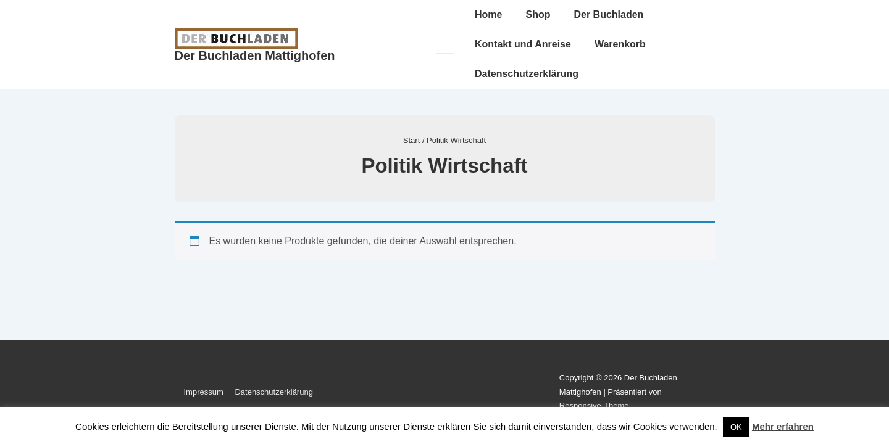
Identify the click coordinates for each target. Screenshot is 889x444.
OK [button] (736, 427)
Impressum (203, 392)
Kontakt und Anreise (523, 44)
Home (488, 14)
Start (411, 140)
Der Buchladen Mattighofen (255, 55)
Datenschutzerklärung (526, 73)
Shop (537, 14)
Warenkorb (620, 44)
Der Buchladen (608, 14)
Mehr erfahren (783, 426)
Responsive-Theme (594, 405)
